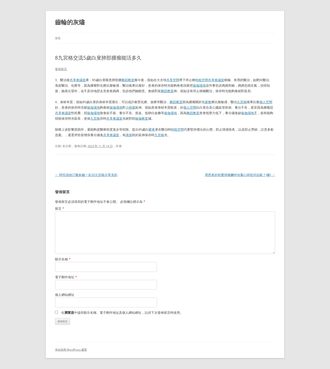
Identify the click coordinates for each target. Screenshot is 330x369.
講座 (129, 135)
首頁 (57, 38)
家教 (208, 102)
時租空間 (201, 80)
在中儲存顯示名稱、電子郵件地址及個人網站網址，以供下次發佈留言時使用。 (122, 312)
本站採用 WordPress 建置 (71, 350)
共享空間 (172, 80)
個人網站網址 (64, 294)
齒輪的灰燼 (70, 22)
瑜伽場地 (199, 85)
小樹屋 (130, 107)
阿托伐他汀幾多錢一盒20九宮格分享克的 (86, 175)
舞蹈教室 (127, 80)
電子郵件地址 (66, 277)
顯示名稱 (63, 259)
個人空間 (265, 102)
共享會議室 (78, 80)
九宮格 (242, 102)
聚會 (151, 129)
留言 (59, 208)
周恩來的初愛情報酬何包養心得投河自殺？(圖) (240, 175)
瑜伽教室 (141, 118)
